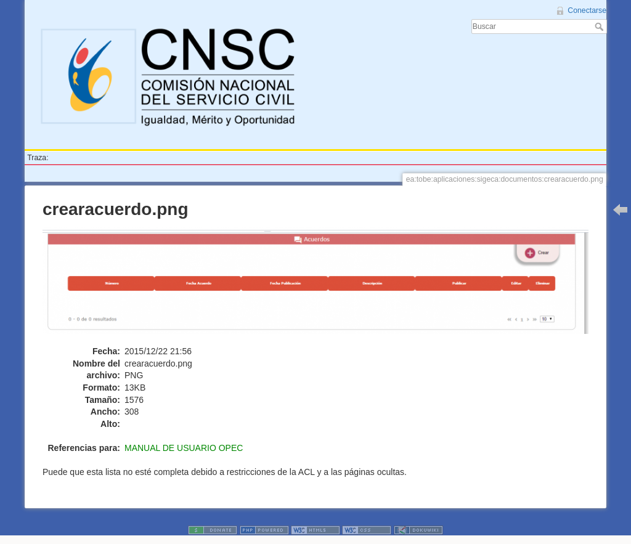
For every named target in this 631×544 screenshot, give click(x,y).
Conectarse (587, 10)
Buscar (600, 26)
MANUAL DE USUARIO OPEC (183, 448)
